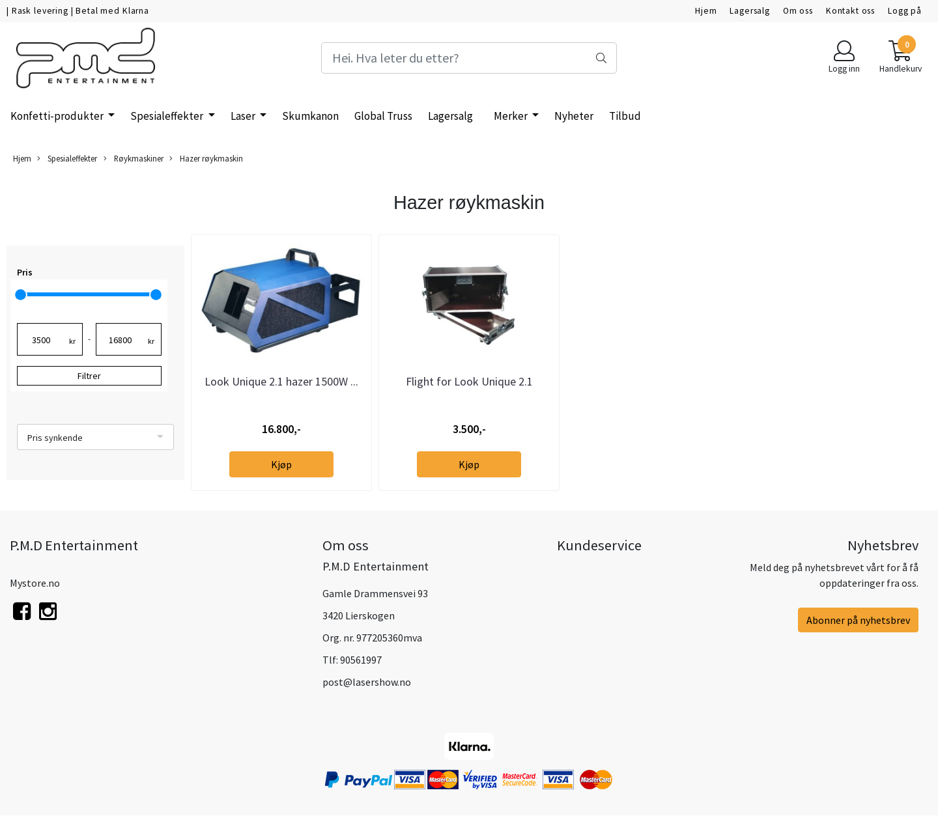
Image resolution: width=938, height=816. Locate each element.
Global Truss (383, 116)
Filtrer (89, 376)
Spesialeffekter (167, 116)
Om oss (798, 10)
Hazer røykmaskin (206, 158)
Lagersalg (750, 10)
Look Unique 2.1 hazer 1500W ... (281, 381)
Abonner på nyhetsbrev (858, 619)
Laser (244, 116)
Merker (512, 116)
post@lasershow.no (366, 681)
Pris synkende (55, 437)
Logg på (905, 10)
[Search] (468, 58)
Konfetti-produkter (58, 116)
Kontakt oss (850, 10)
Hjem (706, 10)
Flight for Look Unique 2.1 (469, 381)
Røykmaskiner (133, 158)
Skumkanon (310, 116)
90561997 (361, 659)
